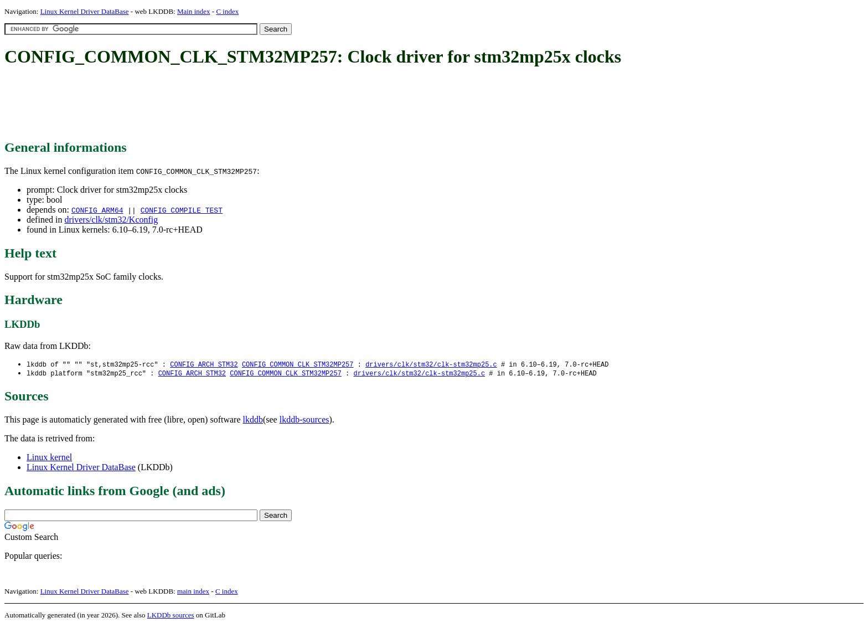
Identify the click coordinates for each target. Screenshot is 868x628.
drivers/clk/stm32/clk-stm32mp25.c (431, 364)
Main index (193, 11)
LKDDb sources (170, 616)
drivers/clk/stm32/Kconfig (111, 219)
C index (227, 11)
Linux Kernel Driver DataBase (84, 11)
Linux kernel (49, 458)
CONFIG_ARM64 (97, 210)
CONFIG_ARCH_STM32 (203, 364)
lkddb (253, 420)
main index (193, 592)
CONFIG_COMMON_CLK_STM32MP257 (298, 364)
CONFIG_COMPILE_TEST (182, 210)
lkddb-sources (304, 420)
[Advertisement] (205, 104)
